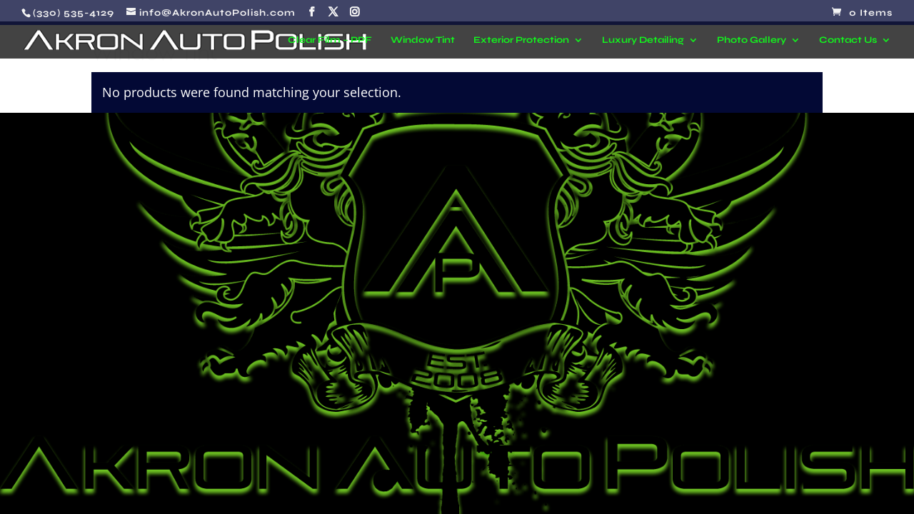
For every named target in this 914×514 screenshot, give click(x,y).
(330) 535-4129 (73, 13)
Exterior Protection (521, 40)
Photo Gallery (751, 40)
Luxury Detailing (643, 40)
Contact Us (848, 40)
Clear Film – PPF (330, 40)
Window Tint (423, 40)
